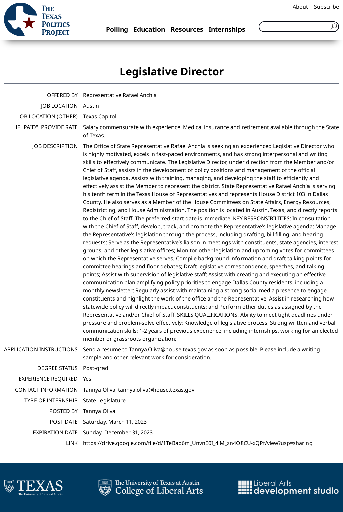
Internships (227, 29)
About (300, 6)
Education (149, 29)
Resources (186, 29)
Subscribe (326, 6)
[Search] (299, 26)
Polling (117, 29)
